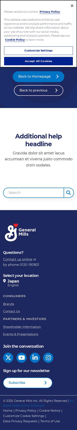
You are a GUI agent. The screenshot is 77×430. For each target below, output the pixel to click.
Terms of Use (50, 421)
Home (8, 410)
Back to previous (33, 90)
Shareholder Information (22, 327)
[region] (38, 33)
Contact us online (17, 259)
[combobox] (33, 193)
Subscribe (17, 383)
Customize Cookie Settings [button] (23, 416)
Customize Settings (38, 50)
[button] (69, 193)
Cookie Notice (49, 410)
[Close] (72, 5)
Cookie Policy (15, 39)
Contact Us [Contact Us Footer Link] (11, 311)
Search (15, 192)
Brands (8, 304)
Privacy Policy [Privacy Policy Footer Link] (25, 410)
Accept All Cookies (38, 61)
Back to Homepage (34, 76)
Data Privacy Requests (20, 421)
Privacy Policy (50, 11)
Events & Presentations (20, 334)
